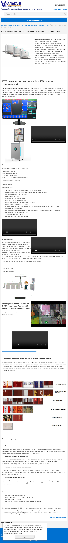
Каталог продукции (14, 25)
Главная (3, 25)
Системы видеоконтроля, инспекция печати (35, 25)
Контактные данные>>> (58, 517)
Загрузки (59, 530)
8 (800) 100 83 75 (59, 5)
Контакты (51, 530)
